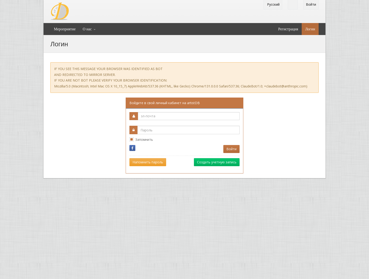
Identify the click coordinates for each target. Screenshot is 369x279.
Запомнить (144, 139)
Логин (310, 29)
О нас (87, 29)
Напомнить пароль (147, 162)
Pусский (273, 4)
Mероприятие (65, 29)
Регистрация (288, 29)
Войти (311, 4)
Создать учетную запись (217, 162)
